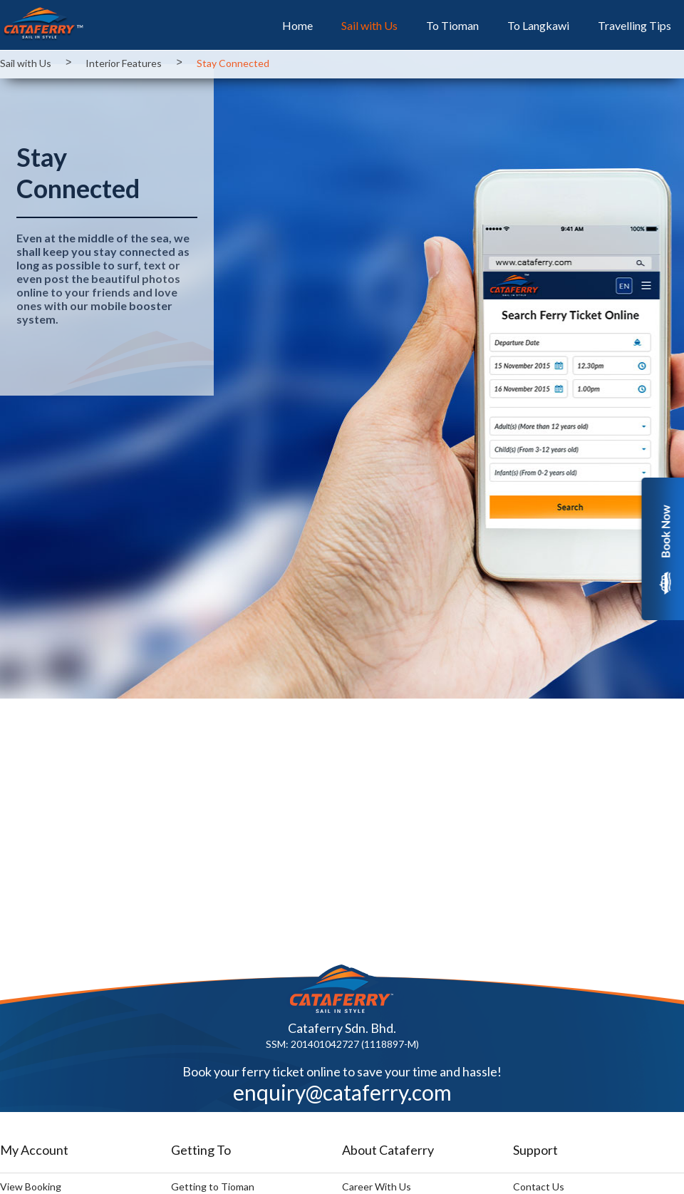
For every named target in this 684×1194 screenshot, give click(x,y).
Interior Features (124, 63)
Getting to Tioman (212, 1186)
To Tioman (452, 29)
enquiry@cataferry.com (342, 1092)
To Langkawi (538, 29)
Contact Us (538, 1186)
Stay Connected (233, 63)
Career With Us (376, 1186)
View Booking (30, 1186)
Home (297, 29)
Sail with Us (369, 29)
